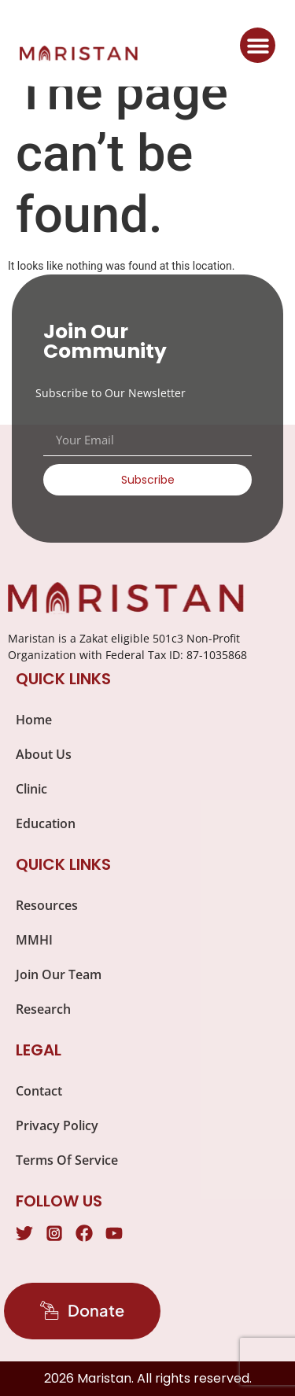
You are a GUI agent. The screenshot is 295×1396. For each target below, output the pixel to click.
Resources (47, 905)
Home (34, 719)
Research (43, 1009)
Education (46, 823)
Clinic (31, 788)
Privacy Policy (57, 1125)
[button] (257, 45)
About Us (44, 754)
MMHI (34, 939)
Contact (39, 1090)
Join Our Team (58, 974)
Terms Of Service (67, 1160)
